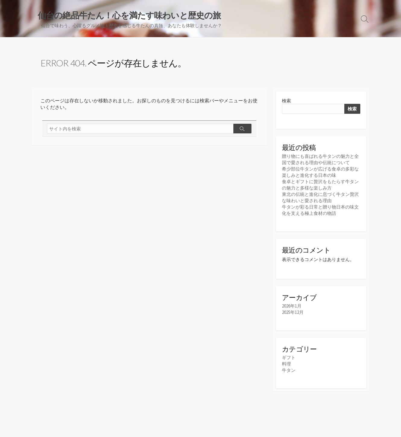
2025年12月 (293, 312)
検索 (286, 101)
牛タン (288, 370)
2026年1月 (292, 306)
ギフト (288, 357)
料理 (286, 364)
